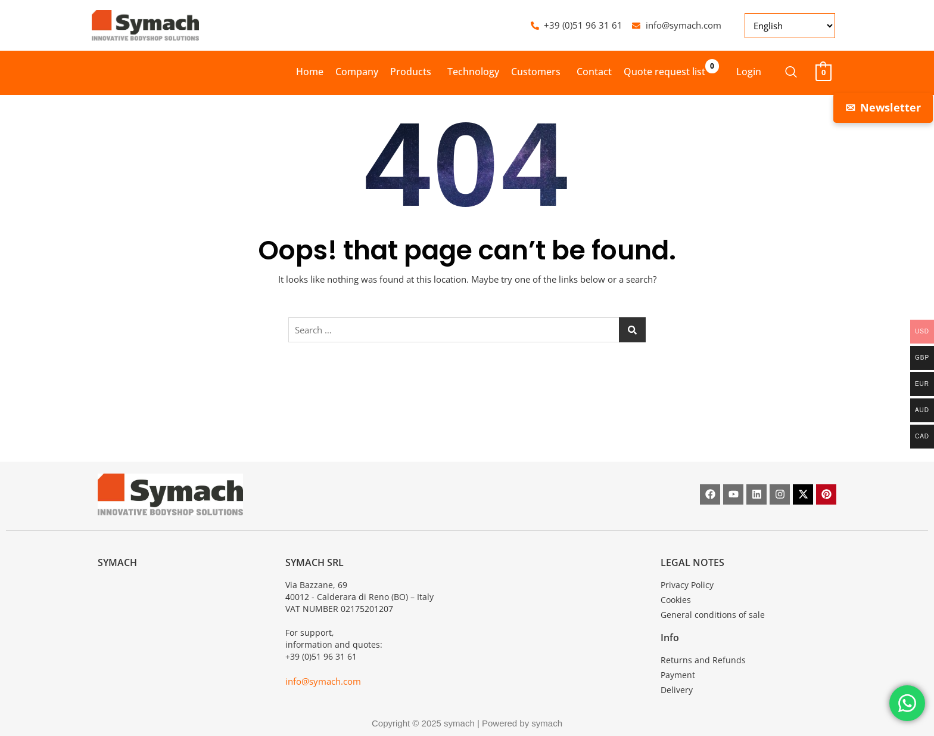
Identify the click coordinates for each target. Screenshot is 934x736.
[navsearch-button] (785, 73)
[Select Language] (790, 25)
